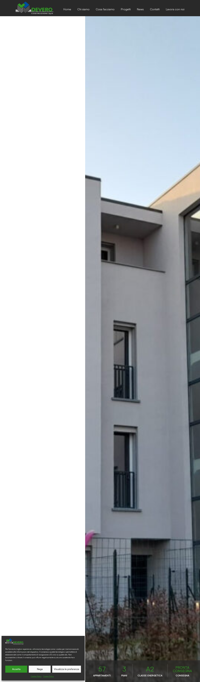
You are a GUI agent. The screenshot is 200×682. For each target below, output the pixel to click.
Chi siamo (83, 9)
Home (67, 9)
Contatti (155, 9)
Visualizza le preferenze (66, 669)
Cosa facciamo (105, 9)
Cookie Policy (36, 676)
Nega (40, 669)
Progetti (126, 9)
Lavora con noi (175, 9)
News (140, 9)
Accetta (16, 669)
